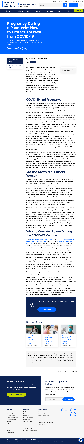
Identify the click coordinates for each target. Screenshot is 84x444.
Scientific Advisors (11, 415)
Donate (78, 10)
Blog (62, 1)
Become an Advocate (28, 417)
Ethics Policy (37, 439)
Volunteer (25, 413)
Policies (17, 439)
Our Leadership (10, 413)
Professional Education (29, 426)
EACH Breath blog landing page (36, 359)
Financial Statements (11, 419)
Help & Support (75, 1)
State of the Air (41, 411)
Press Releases (10, 432)
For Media (9, 427)
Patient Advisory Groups (12, 417)
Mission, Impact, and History (13, 411)
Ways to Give (26, 415)
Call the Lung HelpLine (27, 4)
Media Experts (10, 430)
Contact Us (41, 420)
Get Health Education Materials (30, 430)
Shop (59, 1)
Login (81, 1)
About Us (9, 409)
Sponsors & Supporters (28, 421)
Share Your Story (26, 419)
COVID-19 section (61, 359)
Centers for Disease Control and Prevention (42, 239)
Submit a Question (42, 424)
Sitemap (22, 439)
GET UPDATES (68, 399)
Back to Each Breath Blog (15, 66)
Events (54, 1)
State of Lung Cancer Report (44, 413)
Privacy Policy (29, 439)
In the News (9, 421)
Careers (8, 423)
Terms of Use (10, 439)
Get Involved (26, 409)
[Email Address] (54, 399)
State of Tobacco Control (43, 415)
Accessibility (81, 440)
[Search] (65, 5)
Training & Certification (28, 428)
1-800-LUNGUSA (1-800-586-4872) (46, 422)
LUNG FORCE (68, 1)
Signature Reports (42, 409)
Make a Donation (16, 394)
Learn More (47, 309)
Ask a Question (23, 6)
